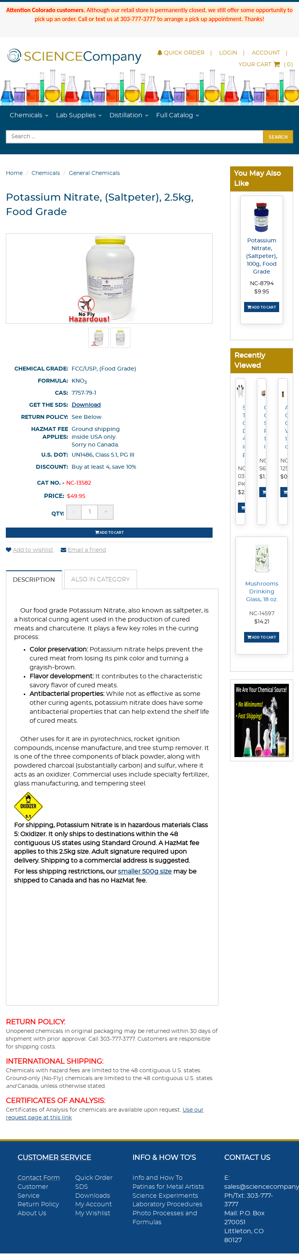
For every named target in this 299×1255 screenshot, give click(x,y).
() (266, 65)
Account (266, 53)
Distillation (125, 115)
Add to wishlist (29, 550)
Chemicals (26, 115)
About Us (32, 1215)
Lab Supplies (76, 115)
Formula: (53, 381)
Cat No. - (50, 483)
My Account (93, 1206)
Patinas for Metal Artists (168, 1189)
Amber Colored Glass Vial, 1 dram (287, 427)
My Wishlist (92, 1215)
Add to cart (109, 532)
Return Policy (38, 1206)
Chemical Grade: (41, 369)
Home (14, 173)
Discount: (52, 467)
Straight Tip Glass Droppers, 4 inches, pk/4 (245, 431)
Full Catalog (174, 115)
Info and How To (157, 1180)
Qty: (57, 514)
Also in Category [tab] (107, 580)
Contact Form (39, 1180)
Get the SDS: (48, 405)
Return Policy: (44, 417)
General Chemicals (94, 173)
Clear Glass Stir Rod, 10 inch (266, 427)
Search (278, 136)
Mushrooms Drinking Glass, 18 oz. (261, 591)
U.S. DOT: (54, 455)
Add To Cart (261, 307)
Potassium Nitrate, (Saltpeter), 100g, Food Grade (261, 256)
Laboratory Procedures (167, 1206)
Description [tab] (36, 581)
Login (228, 53)
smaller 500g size (145, 873)
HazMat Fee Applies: (49, 433)
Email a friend (83, 550)
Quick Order (180, 53)
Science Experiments (165, 1197)
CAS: (61, 393)
